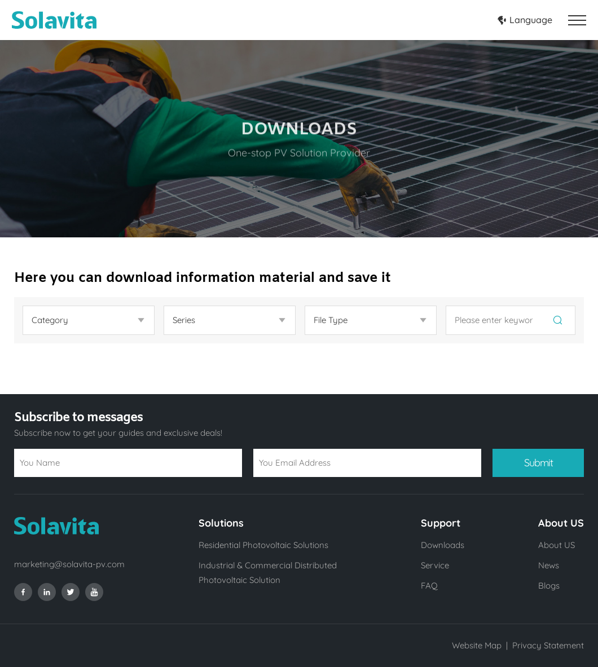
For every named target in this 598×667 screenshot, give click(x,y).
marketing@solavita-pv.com (69, 564)
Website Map (477, 645)
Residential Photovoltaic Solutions (263, 545)
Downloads (442, 545)
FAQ (429, 585)
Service (435, 565)
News (548, 565)
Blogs (549, 585)
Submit (538, 462)
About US (556, 545)
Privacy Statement (548, 645)
